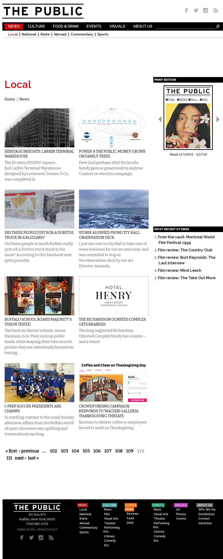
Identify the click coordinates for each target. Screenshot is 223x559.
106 (97, 451)
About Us (142, 27)
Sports (102, 34)
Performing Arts (111, 529)
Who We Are (207, 509)
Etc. (106, 545)
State (45, 34)
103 (64, 451)
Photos (181, 514)
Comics (181, 518)
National (29, 34)
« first (11, 451)
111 (9, 458)
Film (107, 514)
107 (108, 451)
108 (118, 451)
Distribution (206, 514)
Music (108, 509)
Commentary (82, 34)
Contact (204, 518)
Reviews (132, 513)
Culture (36, 27)
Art (178, 509)
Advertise (205, 523)
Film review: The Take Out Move (187, 278)
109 (129, 451)
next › (20, 458)
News (14, 27)
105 (86, 451)
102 (53, 451)
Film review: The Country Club (185, 250)
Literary (109, 536)
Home (10, 99)
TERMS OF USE (26, 529)
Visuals (117, 27)
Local (13, 34)
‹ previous (29, 451)
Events (94, 27)
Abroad (60, 34)
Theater (109, 523)
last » (33, 458)
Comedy (110, 540)
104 (75, 451)
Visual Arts (111, 518)
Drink (130, 522)
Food (130, 518)
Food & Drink (66, 27)
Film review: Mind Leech (179, 270)
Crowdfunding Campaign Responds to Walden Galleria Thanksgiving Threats (108, 411)
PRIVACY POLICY (47, 529)
